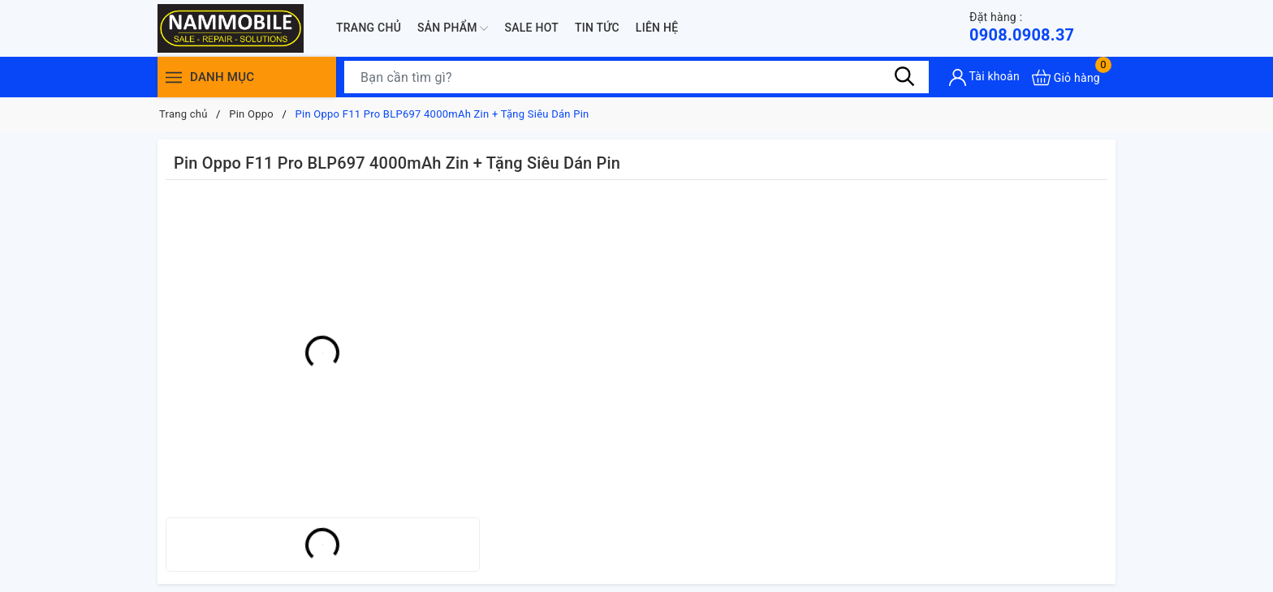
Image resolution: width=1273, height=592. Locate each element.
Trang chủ (368, 27)
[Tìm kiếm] (904, 77)
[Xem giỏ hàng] (1066, 77)
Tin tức (597, 27)
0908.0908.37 (1021, 27)
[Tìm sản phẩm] (636, 77)
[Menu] (174, 77)
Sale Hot (531, 27)
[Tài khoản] (984, 77)
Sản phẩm (452, 28)
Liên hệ (657, 27)
